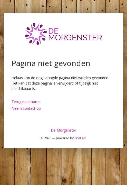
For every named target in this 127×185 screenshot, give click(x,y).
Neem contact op (26, 108)
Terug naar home (26, 101)
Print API (80, 138)
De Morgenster (63, 130)
